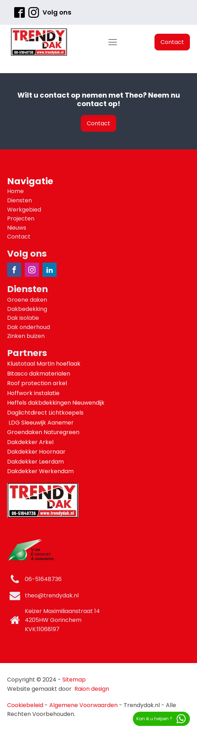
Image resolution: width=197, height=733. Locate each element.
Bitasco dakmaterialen (39, 374)
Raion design (91, 689)
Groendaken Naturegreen (44, 432)
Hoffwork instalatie (34, 393)
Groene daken (27, 300)
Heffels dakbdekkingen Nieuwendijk (56, 403)
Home (15, 191)
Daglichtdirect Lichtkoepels (46, 413)
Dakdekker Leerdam (35, 462)
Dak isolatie (23, 318)
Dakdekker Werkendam (40, 471)
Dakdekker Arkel (30, 442)
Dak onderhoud (28, 327)
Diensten (19, 200)
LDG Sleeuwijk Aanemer (41, 423)
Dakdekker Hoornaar (36, 452)
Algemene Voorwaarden (83, 705)
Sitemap (74, 679)
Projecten (20, 218)
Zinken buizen (26, 336)
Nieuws (16, 228)
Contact (172, 42)
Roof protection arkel (37, 383)
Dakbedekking (27, 309)
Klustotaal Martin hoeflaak (44, 364)
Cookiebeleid (25, 705)
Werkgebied (24, 210)
